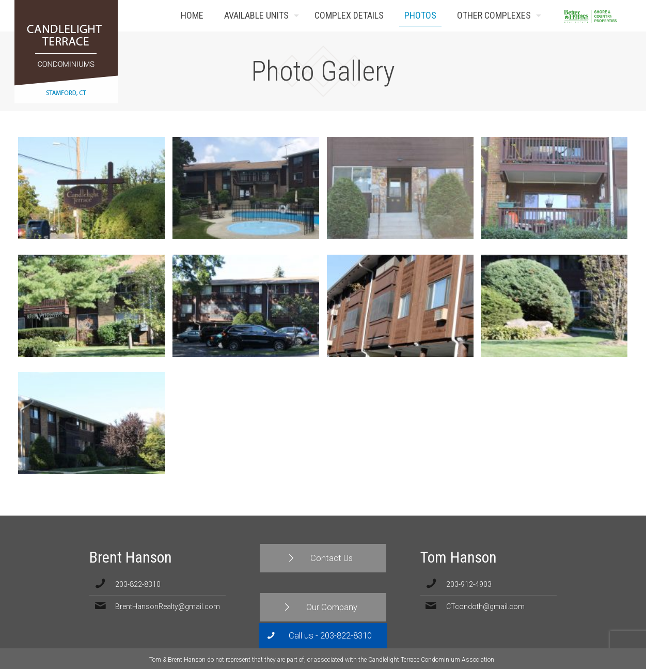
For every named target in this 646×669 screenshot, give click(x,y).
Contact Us (616, 15)
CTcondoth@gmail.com (485, 606)
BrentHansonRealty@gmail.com (167, 606)
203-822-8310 (138, 584)
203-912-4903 (469, 584)
